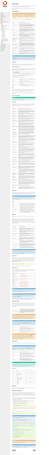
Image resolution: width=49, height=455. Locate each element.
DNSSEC (22, 27)
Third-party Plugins (3, 45)
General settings (4, 31)
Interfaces (2, 20)
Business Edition (3, 15)
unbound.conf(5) (29, 53)
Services (1, 23)
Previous (14, 450)
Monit (2, 42)
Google (13, 377)
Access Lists (3, 34)
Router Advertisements (4, 28)
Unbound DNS (2, 30)
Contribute (2, 50)
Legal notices (2, 48)
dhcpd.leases (31, 35)
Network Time (3, 43)
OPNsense (5, 4)
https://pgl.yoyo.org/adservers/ (23, 285)
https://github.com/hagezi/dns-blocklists (24, 286)
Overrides (2, 32)
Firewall (2, 21)
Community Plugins (3, 44)
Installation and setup (3, 16)
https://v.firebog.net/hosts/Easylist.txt (24, 283)
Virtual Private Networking (4, 22)
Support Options (3, 49)
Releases (2, 14)
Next (34, 450)
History (1, 51)
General (31, 316)
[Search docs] (5, 10)
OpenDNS (2, 29)
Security (2, 13)
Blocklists (2, 35)
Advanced (3, 33)
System (1, 19)
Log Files (2, 41)
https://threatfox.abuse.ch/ (23, 273)
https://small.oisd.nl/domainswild (23, 277)
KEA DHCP (2, 27)
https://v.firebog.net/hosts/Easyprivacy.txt (24, 284)
